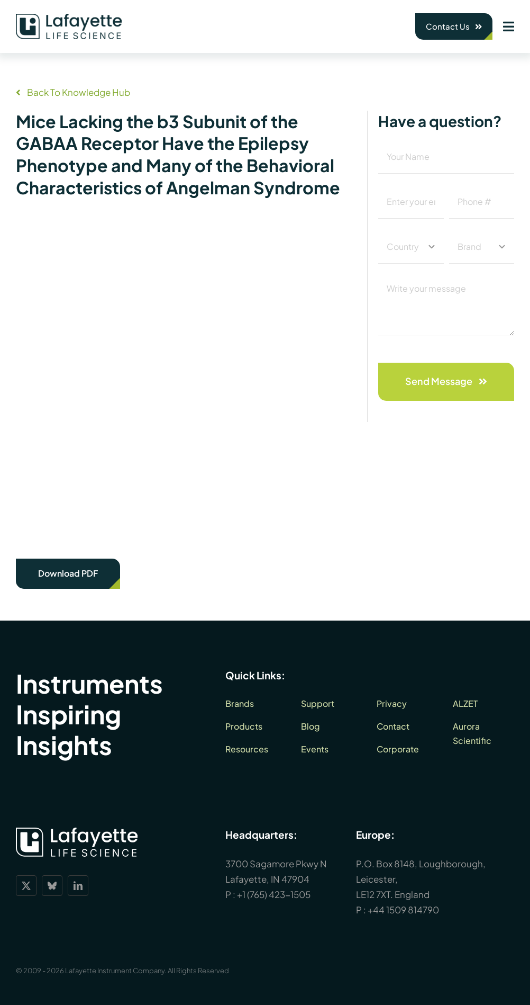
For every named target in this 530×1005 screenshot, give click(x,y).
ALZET (465, 703)
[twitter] (26, 885)
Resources (246, 749)
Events (314, 749)
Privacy (392, 703)
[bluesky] (52, 885)
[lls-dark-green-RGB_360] (69, 18)
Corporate (398, 749)
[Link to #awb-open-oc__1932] (508, 26)
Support (317, 703)
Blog (310, 726)
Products (243, 726)
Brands (239, 703)
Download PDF (68, 573)
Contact (393, 726)
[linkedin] (78, 885)
